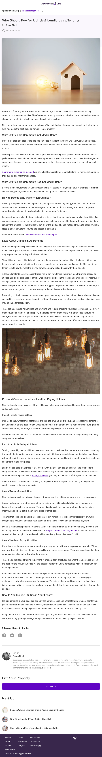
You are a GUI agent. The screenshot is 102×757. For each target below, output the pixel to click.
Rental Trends (35, 738)
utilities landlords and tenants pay (41, 234)
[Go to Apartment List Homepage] (51, 3)
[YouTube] (94, 738)
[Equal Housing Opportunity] (74, 738)
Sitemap (8, 746)
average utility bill (40, 475)
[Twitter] (90, 738)
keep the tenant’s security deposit (62, 530)
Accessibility (35, 745)
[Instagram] (86, 738)
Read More (46, 668)
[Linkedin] (78, 738)
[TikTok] (98, 738)
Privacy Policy (22, 742)
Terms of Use (35, 742)
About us (8, 738)
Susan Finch (11, 25)
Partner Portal (10, 750)
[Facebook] (82, 738)
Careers (20, 738)
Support (7, 742)
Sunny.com (21, 746)
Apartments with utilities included (18, 172)
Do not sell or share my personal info (18, 754)
